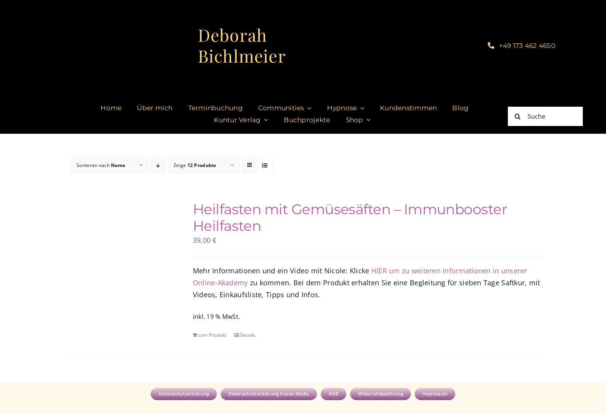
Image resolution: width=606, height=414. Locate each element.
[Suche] (545, 116)
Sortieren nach (101, 165)
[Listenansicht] (264, 165)
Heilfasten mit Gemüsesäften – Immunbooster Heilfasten (350, 217)
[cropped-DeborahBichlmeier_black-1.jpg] (142, 7)
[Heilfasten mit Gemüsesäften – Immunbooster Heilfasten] (118, 242)
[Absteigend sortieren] (158, 165)
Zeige (195, 165)
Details (247, 335)
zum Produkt (212, 335)
